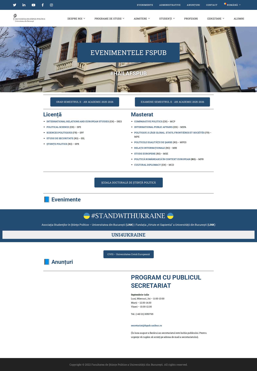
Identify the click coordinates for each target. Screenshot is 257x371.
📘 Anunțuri (58, 262)
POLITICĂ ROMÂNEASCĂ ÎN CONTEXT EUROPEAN (162, 159)
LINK (211, 224)
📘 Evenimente (62, 199)
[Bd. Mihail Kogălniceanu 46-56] (84, 298)
